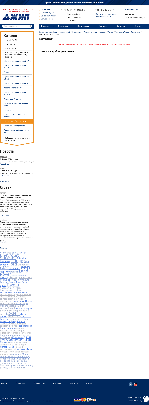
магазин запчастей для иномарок (13, 343)
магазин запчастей (10, 351)
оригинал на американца (13, 360)
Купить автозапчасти (11, 339)
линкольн (13, 342)
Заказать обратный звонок (106, 14)
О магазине (63, 26)
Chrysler (8, 257)
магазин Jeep (7, 346)
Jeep (24, 267)
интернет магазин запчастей (15, 332)
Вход (127, 9)
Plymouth (24, 279)
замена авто (14, 316)
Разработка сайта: (134, 397)
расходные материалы (12, 367)
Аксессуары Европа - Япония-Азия (127, 32)
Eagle (26, 261)
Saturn (25, 282)
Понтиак (4, 365)
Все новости (4, 181)
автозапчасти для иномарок (15, 294)
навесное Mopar (20, 354)
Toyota (12, 285)
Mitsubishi (5, 279)
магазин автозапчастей (12, 348)
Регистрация (135, 9)
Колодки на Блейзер (11, 335)
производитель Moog (21, 365)
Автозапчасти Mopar (11, 290)
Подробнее (4, 164)
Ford (12, 264)
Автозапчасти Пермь (20, 301)
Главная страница (45, 32)
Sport (3, 285)
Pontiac (4, 282)
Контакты (121, 26)
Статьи (138, 26)
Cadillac (22, 252)
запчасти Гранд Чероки (12, 321)
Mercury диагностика (20, 277)
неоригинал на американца (15, 356)
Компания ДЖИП (21, 337)
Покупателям (83, 26)
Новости (45, 26)
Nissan (15, 279)
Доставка (103, 26)
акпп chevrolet (8, 303)
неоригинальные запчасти (14, 358)
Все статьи (4, 248)
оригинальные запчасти (13, 363)
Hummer (14, 268)
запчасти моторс (9, 325)
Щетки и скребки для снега (56, 51)
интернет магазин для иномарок (13, 329)
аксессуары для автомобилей (12, 307)
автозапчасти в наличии (13, 292)
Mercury (4, 277)
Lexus (14, 274)
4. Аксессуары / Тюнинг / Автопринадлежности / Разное (92, 32)
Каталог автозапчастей (61, 32)
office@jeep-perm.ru (103, 16)
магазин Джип (24, 349)
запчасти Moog (20, 319)
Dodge (17, 260)
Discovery (5, 261)
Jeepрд (14, 271)
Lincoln (22, 274)
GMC (4, 267)
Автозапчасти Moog (11, 287)
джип (13, 313)
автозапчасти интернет (13, 296)
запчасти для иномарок (13, 323)
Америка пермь (23, 308)
